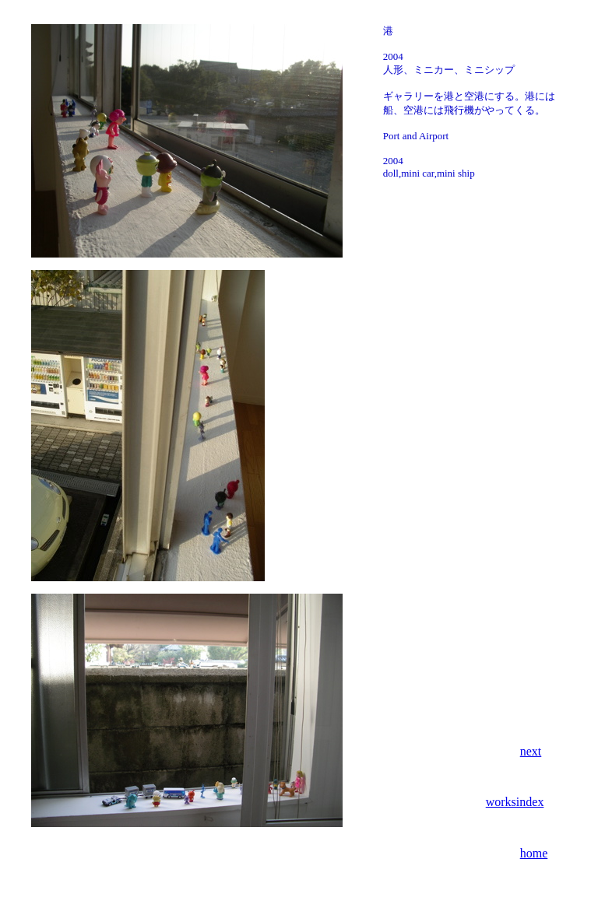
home (534, 853)
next (531, 751)
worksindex (515, 801)
